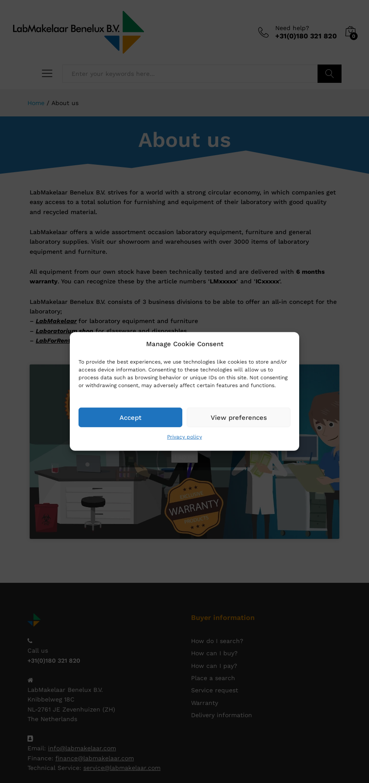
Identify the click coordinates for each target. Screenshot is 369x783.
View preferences (239, 417)
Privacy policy (184, 437)
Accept (130, 417)
